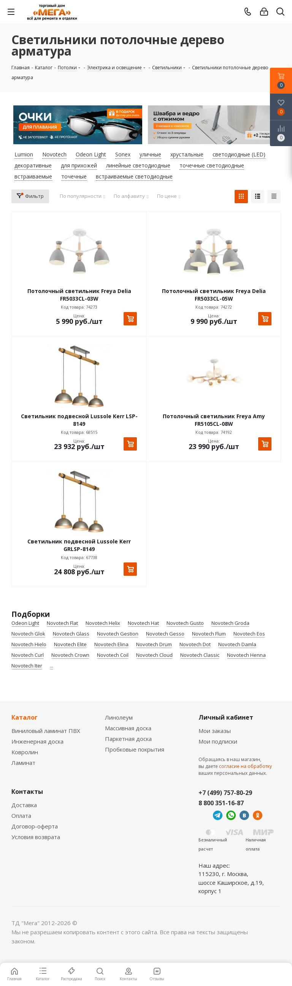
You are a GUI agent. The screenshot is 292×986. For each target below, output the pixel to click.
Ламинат (23, 762)
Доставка (24, 805)
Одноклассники (257, 815)
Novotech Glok (28, 634)
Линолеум (119, 717)
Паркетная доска (128, 738)
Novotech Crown (70, 655)
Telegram (217, 815)
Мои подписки (217, 741)
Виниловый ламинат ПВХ (45, 730)
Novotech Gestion (117, 634)
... (51, 666)
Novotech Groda (230, 623)
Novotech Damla (237, 645)
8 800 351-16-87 (221, 803)
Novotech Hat (143, 623)
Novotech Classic (199, 655)
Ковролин (24, 752)
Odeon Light (25, 623)
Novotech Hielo (28, 645)
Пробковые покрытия (134, 749)
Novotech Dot (195, 645)
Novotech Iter (26, 666)
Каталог (24, 717)
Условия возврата (35, 837)
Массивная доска (128, 728)
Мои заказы (214, 730)
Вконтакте (244, 815)
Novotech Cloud (154, 655)
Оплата (21, 815)
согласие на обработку (245, 766)
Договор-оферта (34, 826)
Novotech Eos (249, 634)
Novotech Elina (111, 645)
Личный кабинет (225, 717)
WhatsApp (231, 815)
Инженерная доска (37, 741)
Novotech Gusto (185, 623)
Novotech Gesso (165, 634)
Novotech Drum (154, 645)
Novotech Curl (27, 655)
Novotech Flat (62, 623)
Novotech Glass (71, 634)
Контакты (27, 791)
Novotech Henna (246, 655)
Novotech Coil (113, 655)
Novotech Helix (103, 623)
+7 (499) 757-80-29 (225, 792)
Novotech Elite (70, 645)
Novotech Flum (209, 634)
